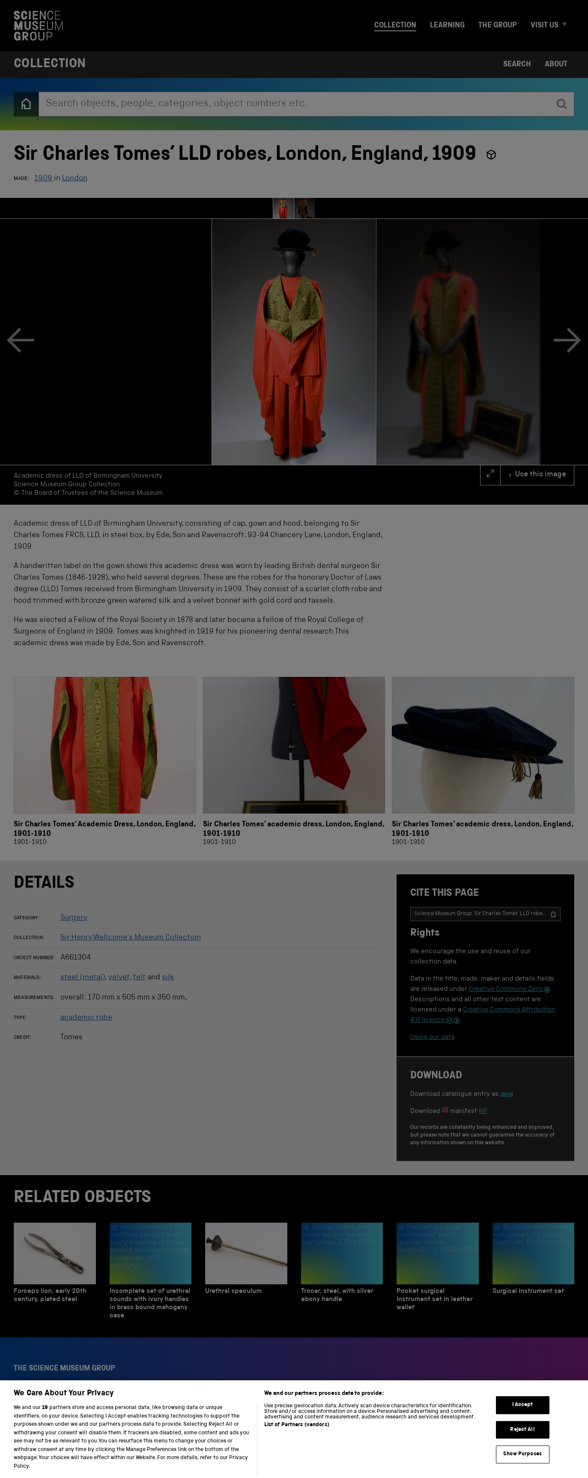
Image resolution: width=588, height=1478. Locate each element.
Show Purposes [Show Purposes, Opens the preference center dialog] (522, 1467)
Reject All (522, 1442)
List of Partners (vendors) (296, 1438)
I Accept (522, 1418)
